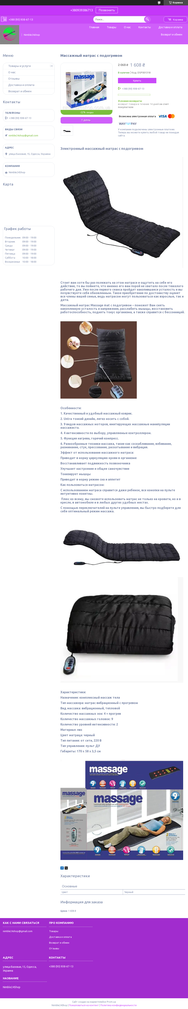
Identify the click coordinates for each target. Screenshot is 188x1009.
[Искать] (147, 19)
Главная (94, 27)
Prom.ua (111, 1002)
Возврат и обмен (171, 34)
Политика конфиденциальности (119, 1005)
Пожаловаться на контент (84, 1005)
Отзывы (14, 78)
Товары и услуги (19, 66)
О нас (127, 27)
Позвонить (107, 10)
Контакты (145, 27)
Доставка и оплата (170, 27)
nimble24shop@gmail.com (23, 135)
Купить (137, 80)
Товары (111, 27)
